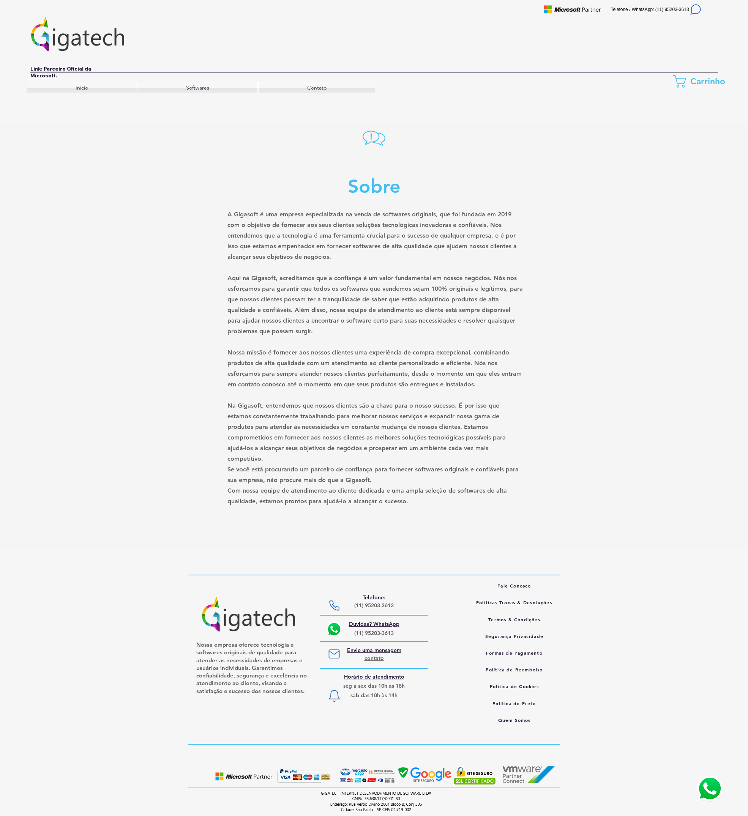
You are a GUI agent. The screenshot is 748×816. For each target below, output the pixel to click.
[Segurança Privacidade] (515, 636)
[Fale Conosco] (515, 585)
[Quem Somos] (515, 720)
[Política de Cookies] (515, 686)
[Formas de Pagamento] (515, 652)
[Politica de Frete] (515, 703)
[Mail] (334, 654)
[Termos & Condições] (515, 619)
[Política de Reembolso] (515, 669)
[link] (702, 81)
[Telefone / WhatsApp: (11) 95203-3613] (656, 9)
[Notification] (334, 695)
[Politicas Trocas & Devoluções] (515, 602)
